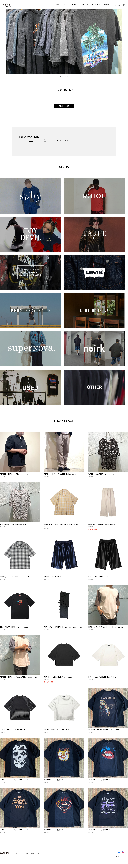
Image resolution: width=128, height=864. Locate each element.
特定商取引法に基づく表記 (32, 853)
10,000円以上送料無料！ (63, 140)
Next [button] (119, 42)
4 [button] (67, 76)
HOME (58, 4)
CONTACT (107, 4)
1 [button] (60, 76)
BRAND (74, 4)
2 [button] (62, 76)
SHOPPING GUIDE (45, 853)
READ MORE (64, 106)
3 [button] (65, 76)
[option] (64, 41)
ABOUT (66, 4)
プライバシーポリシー (17, 853)
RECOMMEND (96, 4)
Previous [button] (9, 42)
